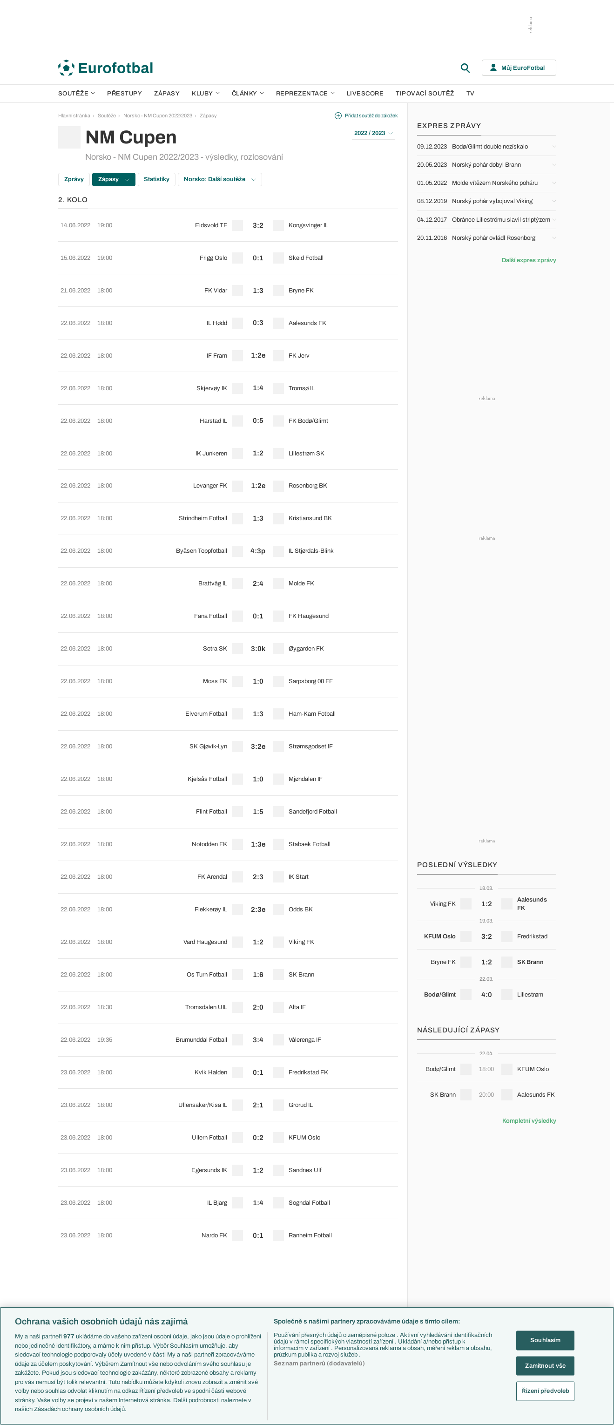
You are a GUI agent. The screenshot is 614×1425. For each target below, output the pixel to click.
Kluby (206, 93)
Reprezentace (305, 93)
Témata (219, 1223)
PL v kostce (224, 1253)
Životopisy (371, 1283)
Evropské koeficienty (234, 1293)
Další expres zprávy (529, 260)
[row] (228, 221)
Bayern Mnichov (303, 1283)
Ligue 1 (144, 1273)
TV (470, 93)
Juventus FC (299, 1273)
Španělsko (446, 1293)
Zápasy (167, 93)
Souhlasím (545, 1340)
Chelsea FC (298, 1243)
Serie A (144, 1253)
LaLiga (143, 1243)
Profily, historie (376, 1293)
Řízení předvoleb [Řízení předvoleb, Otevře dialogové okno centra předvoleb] (545, 1391)
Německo (445, 1283)
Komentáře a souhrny (384, 1253)
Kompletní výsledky (529, 1121)
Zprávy (74, 179)
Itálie (439, 1273)
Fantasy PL (223, 1263)
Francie (443, 1263)
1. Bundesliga (151, 1263)
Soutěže (76, 93)
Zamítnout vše (545, 1365)
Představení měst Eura (236, 1243)
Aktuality (369, 1233)
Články (368, 1223)
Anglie (441, 1253)
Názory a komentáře (382, 1263)
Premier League (154, 1233)
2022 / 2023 (373, 133)
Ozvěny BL (223, 1283)
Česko (441, 1233)
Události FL (223, 1273)
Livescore (365, 93)
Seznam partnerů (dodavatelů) (319, 1363)
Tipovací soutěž (425, 93)
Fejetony (369, 1273)
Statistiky (156, 179)
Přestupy (124, 93)
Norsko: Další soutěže (220, 179)
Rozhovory (372, 1303)
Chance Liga (150, 1283)
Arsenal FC (298, 1233)
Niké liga (145, 1293)
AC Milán (295, 1263)
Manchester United (306, 1253)
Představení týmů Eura (236, 1233)
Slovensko (446, 1243)
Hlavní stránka (74, 115)
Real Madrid (298, 1303)
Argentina (445, 1303)
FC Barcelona (301, 1293)
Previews (370, 1243)
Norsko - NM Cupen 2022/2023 (157, 115)
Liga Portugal (150, 1303)
